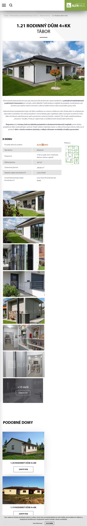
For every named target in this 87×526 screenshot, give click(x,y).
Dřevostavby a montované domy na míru (24, 16)
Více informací (37, 523)
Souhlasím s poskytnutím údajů (55, 481)
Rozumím (49, 523)
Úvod (6, 16)
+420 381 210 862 (18, 440)
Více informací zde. (62, 477)
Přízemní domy (45, 16)
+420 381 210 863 (18, 436)
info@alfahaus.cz (17, 445)
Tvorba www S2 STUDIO (75, 493)
